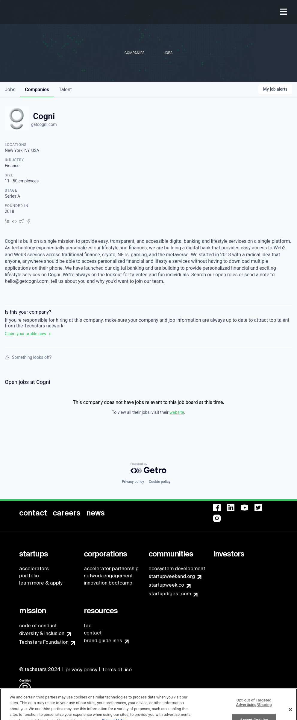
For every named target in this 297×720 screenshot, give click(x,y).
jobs (10, 89)
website (176, 412)
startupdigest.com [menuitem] (169, 594)
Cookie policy (159, 482)
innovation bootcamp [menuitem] (108, 583)
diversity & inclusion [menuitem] (41, 633)
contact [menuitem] (92, 633)
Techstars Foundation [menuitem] (44, 642)
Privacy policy (133, 482)
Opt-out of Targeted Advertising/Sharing (254, 709)
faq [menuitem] (88, 626)
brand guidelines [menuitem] (103, 640)
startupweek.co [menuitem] (166, 585)
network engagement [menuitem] (108, 576)
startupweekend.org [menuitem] (171, 576)
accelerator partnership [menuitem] (111, 568)
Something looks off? (28, 357)
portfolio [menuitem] (29, 576)
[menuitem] (284, 12)
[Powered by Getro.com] (148, 468)
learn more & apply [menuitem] (40, 583)
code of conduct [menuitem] (38, 626)
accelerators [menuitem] (34, 568)
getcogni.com (44, 124)
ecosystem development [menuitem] (176, 568)
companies (37, 89)
